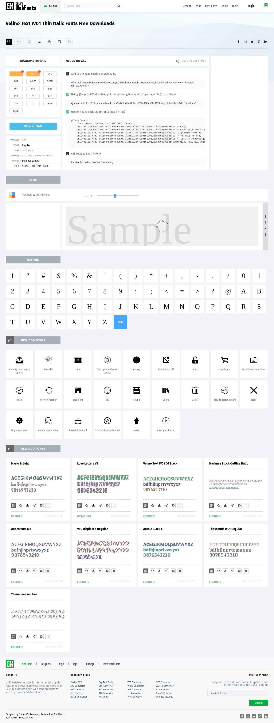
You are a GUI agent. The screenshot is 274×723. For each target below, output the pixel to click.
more (120, 322)
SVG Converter (77, 686)
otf (16, 88)
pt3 (16, 96)
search (119, 6)
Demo (224, 6)
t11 (32, 103)
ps (33, 96)
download (33, 126)
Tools (235, 6)
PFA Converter (77, 689)
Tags (75, 664)
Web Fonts (27, 664)
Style (61, 664)
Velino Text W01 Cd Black (160, 463)
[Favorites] (19, 42)
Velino (25, 166)
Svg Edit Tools (106, 682)
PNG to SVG (76, 682)
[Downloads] (27, 505)
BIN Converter (106, 689)
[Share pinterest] (258, 41)
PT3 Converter (134, 689)
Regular (26, 145)
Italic (45, 166)
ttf (16, 74)
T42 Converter (106, 693)
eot (16, 81)
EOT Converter (106, 686)
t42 (16, 103)
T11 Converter (134, 693)
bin (50, 88)
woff (33, 81)
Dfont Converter (164, 693)
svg (50, 74)
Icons (198, 6)
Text (32, 166)
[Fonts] (69, 42)
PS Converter (162, 689)
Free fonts (23, 6)
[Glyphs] (39, 42)
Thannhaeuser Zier (24, 594)
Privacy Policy (134, 696)
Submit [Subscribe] (259, 702)
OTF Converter (163, 682)
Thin (39, 166)
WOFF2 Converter (165, 686)
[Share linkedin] (265, 41)
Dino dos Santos (30, 160)
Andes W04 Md (21, 529)
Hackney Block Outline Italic (228, 463)
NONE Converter (78, 696)
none (16, 111)
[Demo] (29, 42)
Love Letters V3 (87, 463)
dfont (49, 103)
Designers (46, 664)
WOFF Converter (135, 686)
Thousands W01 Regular (225, 529)
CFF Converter (77, 693)
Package (90, 664)
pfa (33, 88)
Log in (251, 6)
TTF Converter (134, 682)
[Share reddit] (245, 41)
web (33, 74)
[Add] (9, 42)
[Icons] (59, 42)
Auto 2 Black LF (153, 529)
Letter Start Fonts (111, 664)
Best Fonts (211, 6)
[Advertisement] (239, 113)
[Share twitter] (252, 41)
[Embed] (41, 505)
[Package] (49, 42)
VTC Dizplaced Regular (92, 529)
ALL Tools (104, 696)
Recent (187, 6)
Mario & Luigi (20, 463)
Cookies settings (164, 696)
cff (50, 96)
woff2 (50, 81)
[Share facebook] (238, 41)
